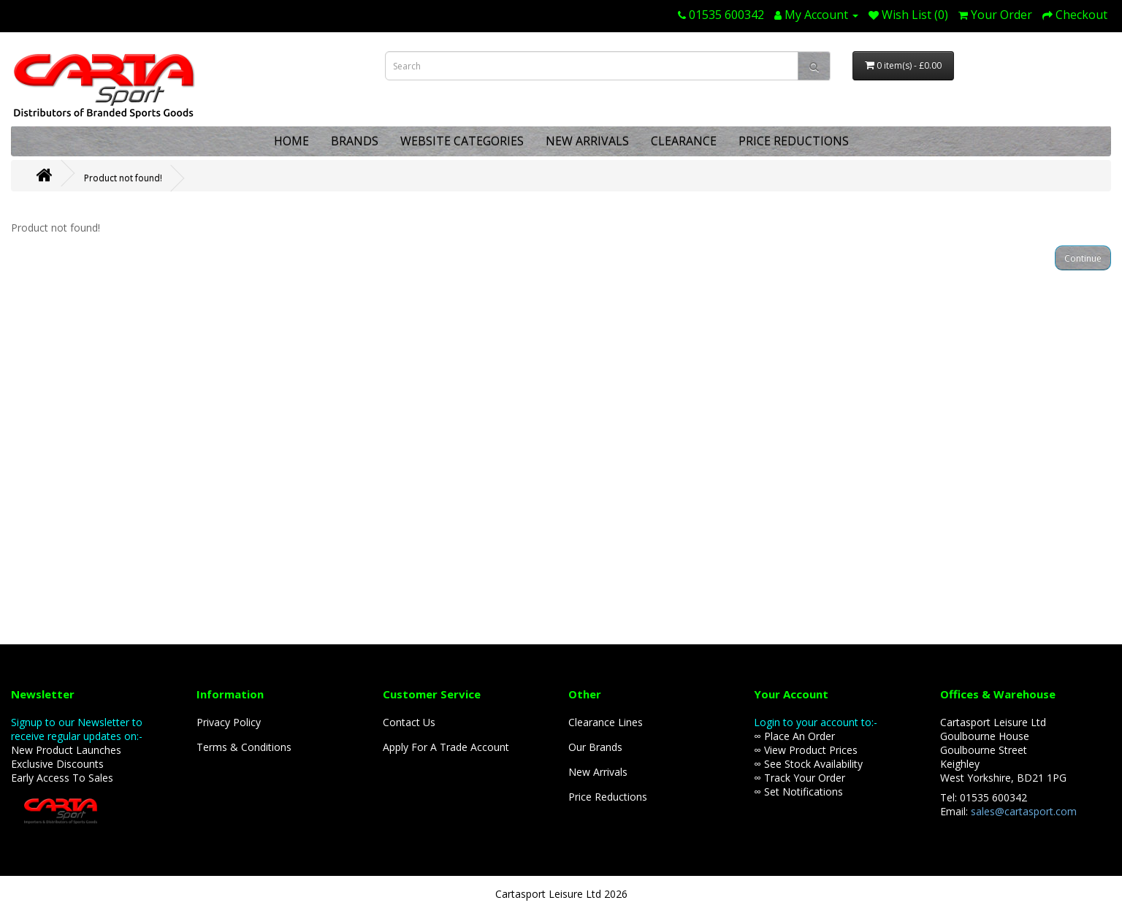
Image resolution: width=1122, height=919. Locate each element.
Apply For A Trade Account (446, 747)
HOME (291, 141)
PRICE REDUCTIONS (794, 141)
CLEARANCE (684, 141)
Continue (1083, 258)
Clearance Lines (605, 722)
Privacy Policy (228, 722)
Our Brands (595, 747)
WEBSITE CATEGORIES (462, 141)
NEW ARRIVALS (587, 141)
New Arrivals (597, 772)
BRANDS (354, 141)
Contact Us (409, 722)
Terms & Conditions (243, 747)
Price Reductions (607, 797)
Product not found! (123, 178)
